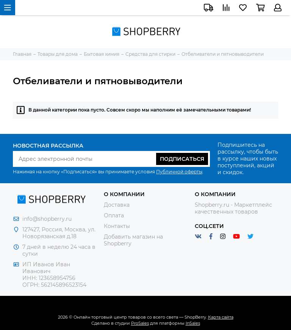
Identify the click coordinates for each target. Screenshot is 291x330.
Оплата (114, 215)
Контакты (117, 226)
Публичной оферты (179, 171)
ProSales (140, 323)
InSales (193, 323)
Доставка (117, 204)
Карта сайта (220, 317)
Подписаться (182, 159)
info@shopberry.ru (47, 218)
